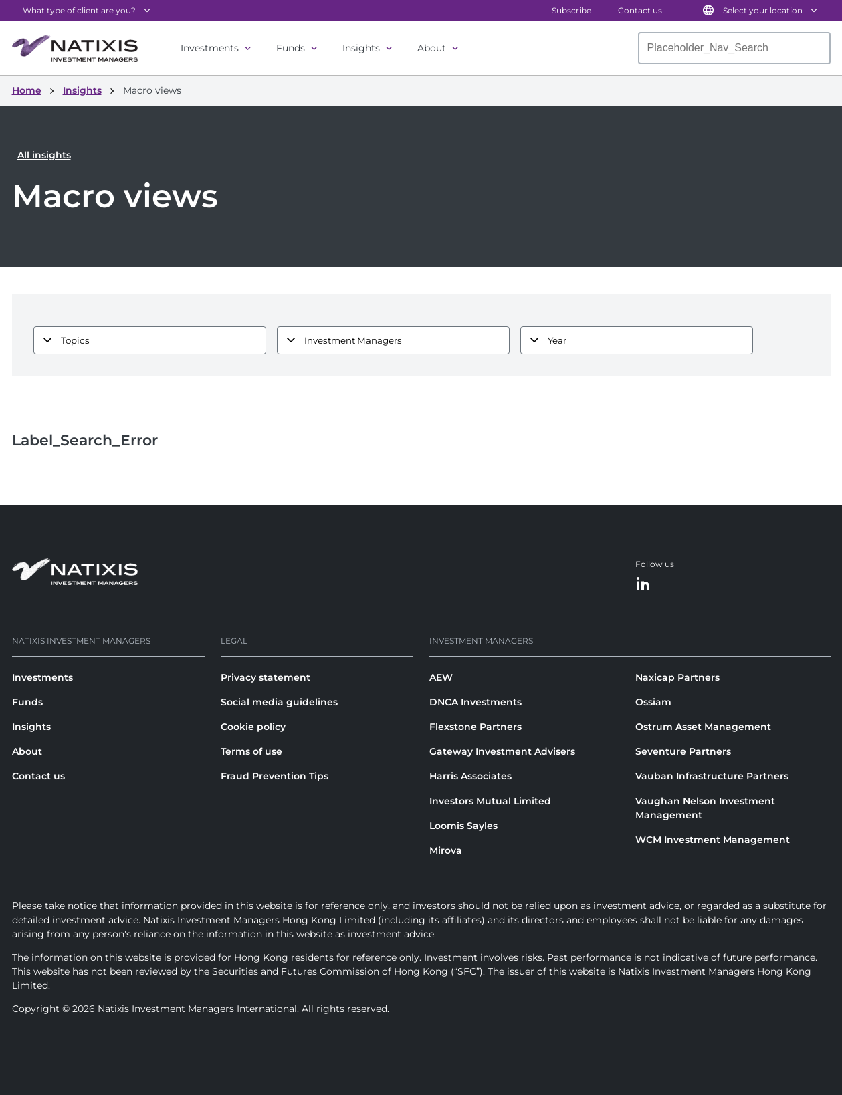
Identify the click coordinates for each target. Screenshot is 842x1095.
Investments (210, 48)
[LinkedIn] (643, 585)
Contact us (640, 10)
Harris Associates (470, 776)
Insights (361, 48)
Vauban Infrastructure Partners (711, 776)
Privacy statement (265, 677)
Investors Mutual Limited (490, 801)
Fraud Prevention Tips (274, 776)
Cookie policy (253, 727)
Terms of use (251, 751)
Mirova (445, 850)
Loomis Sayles (463, 826)
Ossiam (653, 702)
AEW (441, 677)
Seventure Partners (683, 751)
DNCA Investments (475, 702)
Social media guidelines (279, 702)
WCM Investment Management (712, 840)
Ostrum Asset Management (703, 727)
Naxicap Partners (677, 677)
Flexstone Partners (475, 727)
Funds (290, 48)
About (431, 48)
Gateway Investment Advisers (502, 751)
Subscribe (571, 10)
